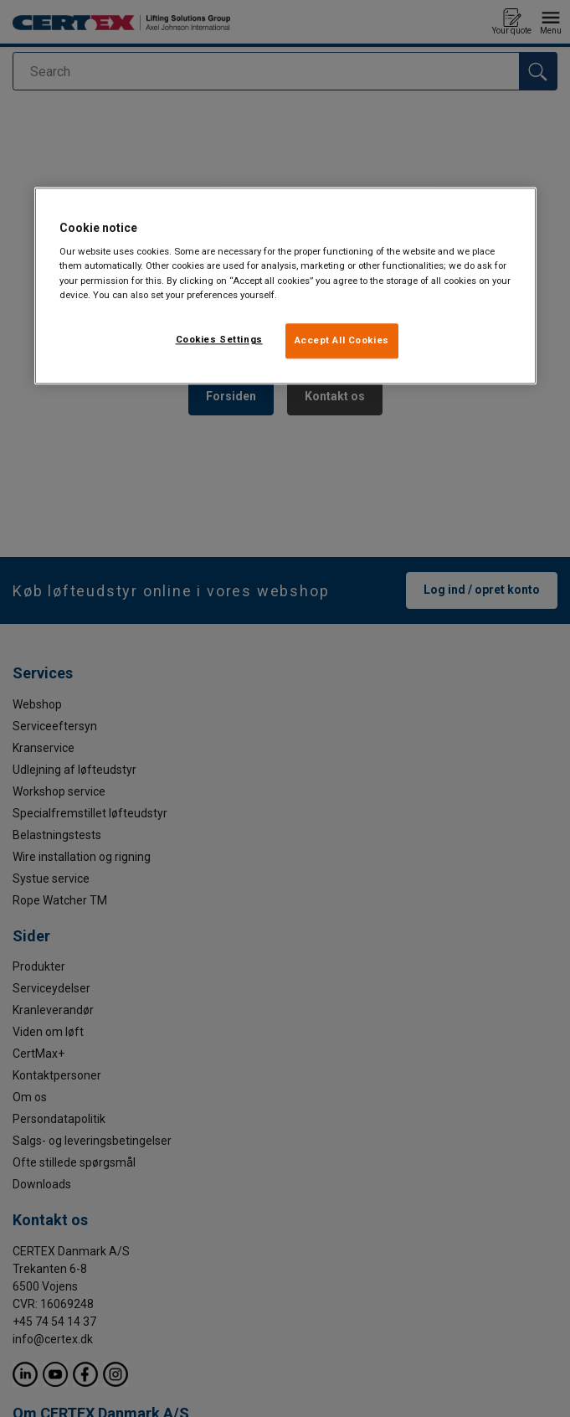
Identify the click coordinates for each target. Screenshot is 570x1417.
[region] (285, 285)
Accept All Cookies (342, 340)
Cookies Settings (219, 339)
